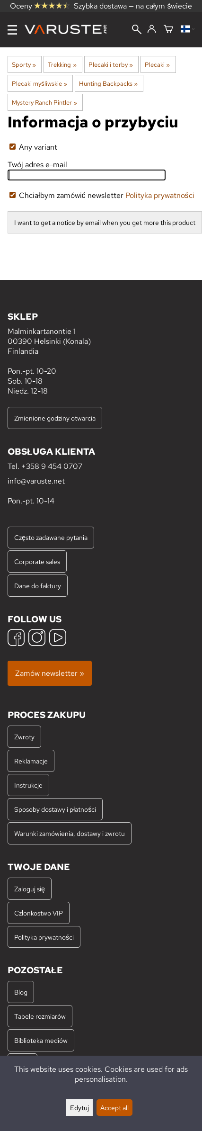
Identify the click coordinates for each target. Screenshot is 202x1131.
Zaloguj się (29, 888)
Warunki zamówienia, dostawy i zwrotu (69, 833)
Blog (20, 991)
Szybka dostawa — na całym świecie (133, 6)
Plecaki (157, 64)
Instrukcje (28, 785)
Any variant (33, 147)
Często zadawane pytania (51, 537)
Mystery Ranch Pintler (44, 102)
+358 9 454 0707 (51, 466)
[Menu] (12, 30)
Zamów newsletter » (49, 673)
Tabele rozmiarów (40, 1016)
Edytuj (79, 1107)
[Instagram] (36, 638)
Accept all (114, 1107)
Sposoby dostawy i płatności (55, 809)
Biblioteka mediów (41, 1040)
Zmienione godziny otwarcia (55, 417)
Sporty (24, 64)
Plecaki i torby (110, 64)
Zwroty (24, 736)
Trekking (62, 64)
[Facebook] (16, 638)
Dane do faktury (37, 585)
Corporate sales (37, 561)
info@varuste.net (36, 481)
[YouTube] (57, 638)
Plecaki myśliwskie (39, 83)
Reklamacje (31, 760)
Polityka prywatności (159, 195)
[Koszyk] (168, 29)
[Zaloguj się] (151, 29)
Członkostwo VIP (38, 912)
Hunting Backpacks (108, 83)
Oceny (40, 6)
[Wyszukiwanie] (136, 30)
